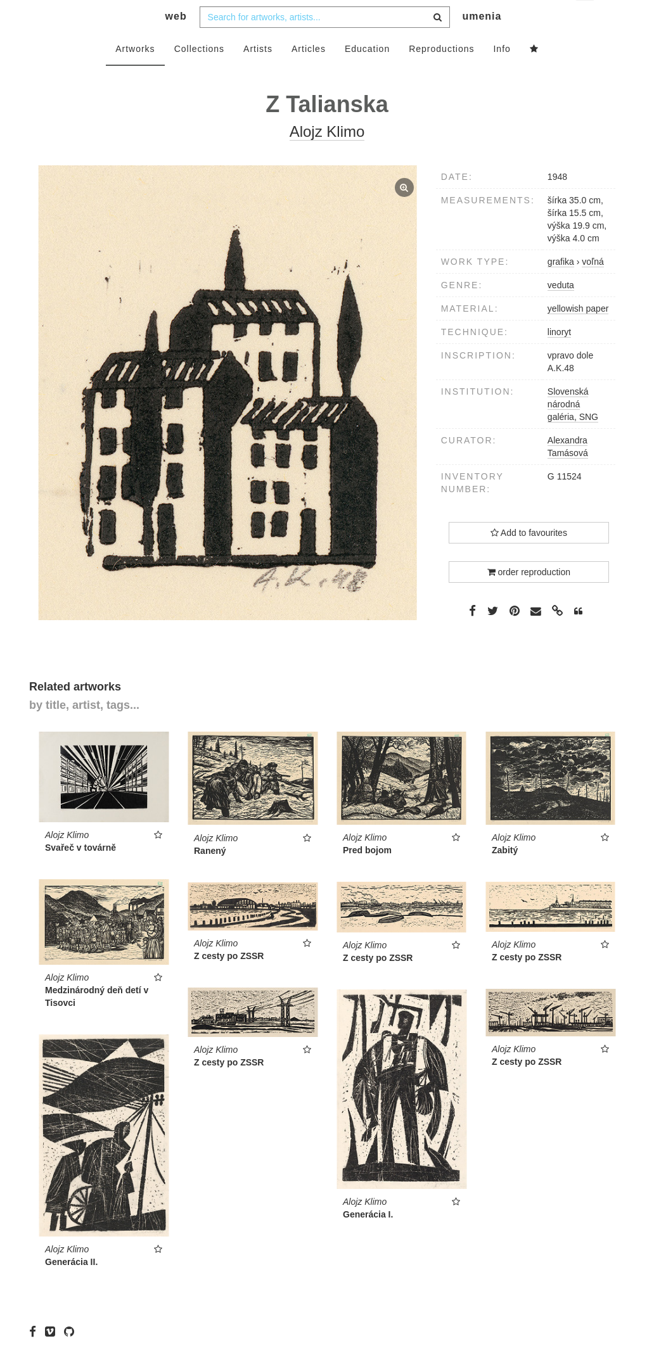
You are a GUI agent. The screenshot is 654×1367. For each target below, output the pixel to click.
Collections (199, 74)
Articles (309, 74)
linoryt (559, 357)
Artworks (135, 74)
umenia (481, 41)
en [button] (586, 19)
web (176, 41)
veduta (561, 310)
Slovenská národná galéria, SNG (573, 429)
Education (367, 74)
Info (501, 74)
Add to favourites (528, 558)
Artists (257, 74)
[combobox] (325, 42)
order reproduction (528, 597)
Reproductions (441, 74)
